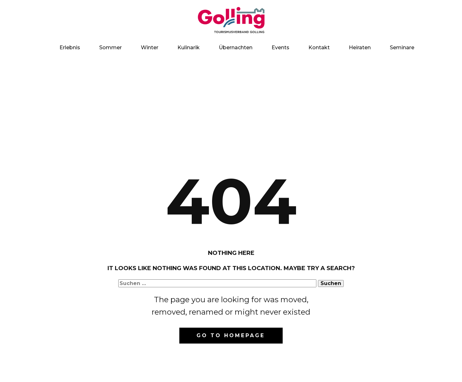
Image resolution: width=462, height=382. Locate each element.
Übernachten (235, 47)
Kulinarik (188, 47)
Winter (149, 47)
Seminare (402, 47)
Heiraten (360, 47)
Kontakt (319, 47)
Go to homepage (231, 335)
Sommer (110, 47)
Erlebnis (69, 47)
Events (280, 47)
